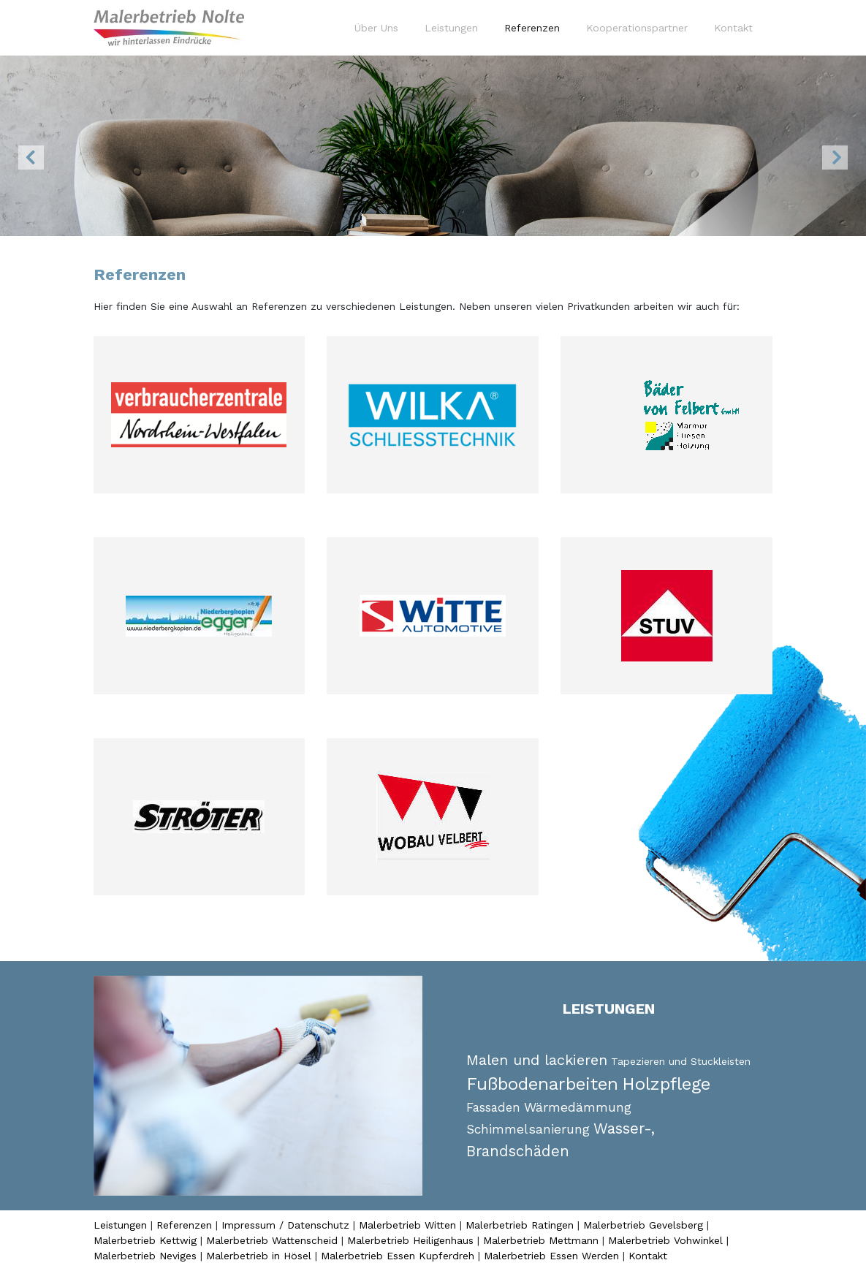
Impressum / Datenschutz (285, 1225)
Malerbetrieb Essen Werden (551, 1255)
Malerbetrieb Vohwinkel (665, 1240)
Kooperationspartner (637, 28)
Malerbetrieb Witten (407, 1225)
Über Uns (376, 28)
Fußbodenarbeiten (542, 1084)
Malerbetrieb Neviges (145, 1255)
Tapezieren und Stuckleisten (681, 1061)
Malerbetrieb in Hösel (258, 1255)
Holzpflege (666, 1084)
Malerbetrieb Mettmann (541, 1240)
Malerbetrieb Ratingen (520, 1225)
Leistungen (451, 28)
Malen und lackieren (536, 1060)
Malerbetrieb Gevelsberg (643, 1225)
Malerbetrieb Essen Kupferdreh (397, 1255)
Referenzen (535, 27)
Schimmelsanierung (528, 1129)
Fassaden (493, 1108)
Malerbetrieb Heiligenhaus (410, 1240)
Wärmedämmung (577, 1107)
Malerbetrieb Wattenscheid (272, 1240)
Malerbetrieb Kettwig (145, 1240)
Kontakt (733, 28)
